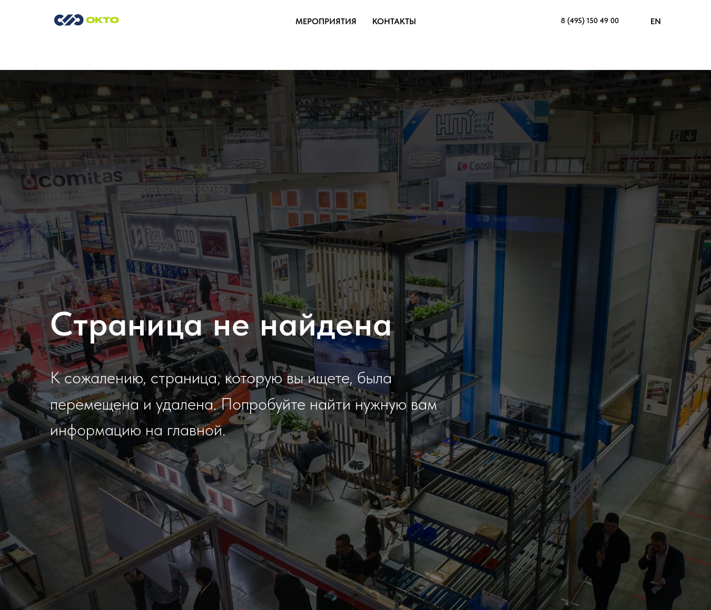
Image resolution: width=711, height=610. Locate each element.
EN (655, 21)
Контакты (394, 21)
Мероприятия (326, 21)
